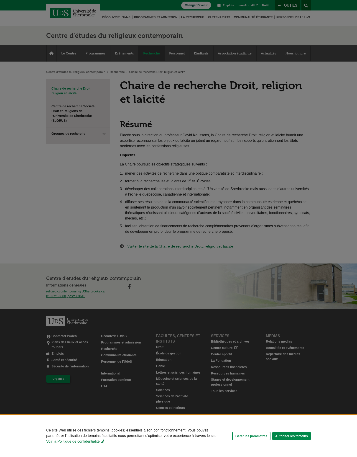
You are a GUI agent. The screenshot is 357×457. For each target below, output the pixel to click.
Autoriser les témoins (291, 436)
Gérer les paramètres (251, 436)
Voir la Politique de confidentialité (73, 441)
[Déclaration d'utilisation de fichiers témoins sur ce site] (178, 436)
